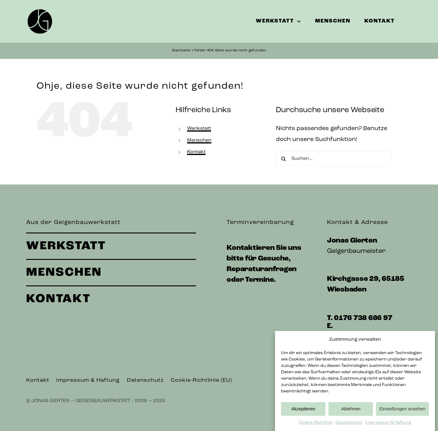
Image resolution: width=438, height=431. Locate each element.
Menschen (199, 140)
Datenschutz (348, 424)
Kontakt (196, 152)
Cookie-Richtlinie (315, 424)
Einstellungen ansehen (402, 410)
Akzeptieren (303, 410)
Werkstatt (199, 128)
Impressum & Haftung (388, 424)
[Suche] (283, 158)
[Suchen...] (333, 158)
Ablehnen (350, 410)
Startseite (181, 50)
